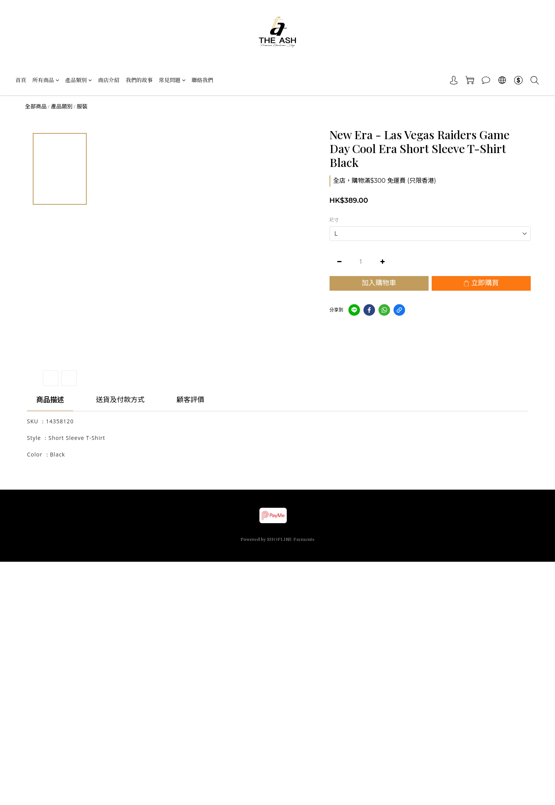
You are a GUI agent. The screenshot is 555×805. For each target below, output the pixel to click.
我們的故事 (139, 80)
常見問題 (172, 80)
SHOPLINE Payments (290, 539)
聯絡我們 (202, 80)
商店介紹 (108, 80)
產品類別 (78, 80)
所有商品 (45, 80)
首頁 (20, 80)
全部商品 (36, 106)
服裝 (82, 106)
